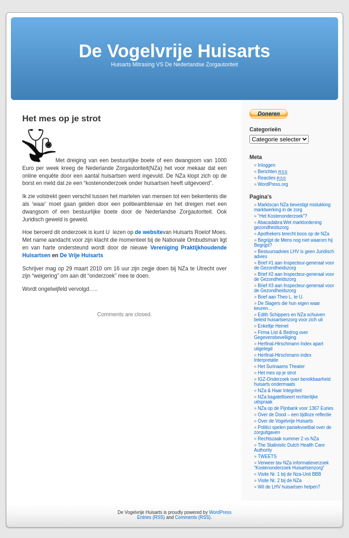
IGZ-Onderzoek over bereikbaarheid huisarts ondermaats (292, 382)
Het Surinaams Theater (281, 366)
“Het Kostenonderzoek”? (282, 216)
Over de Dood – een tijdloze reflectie (294, 414)
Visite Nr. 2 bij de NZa (280, 480)
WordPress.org (273, 184)
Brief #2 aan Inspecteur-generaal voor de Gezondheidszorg (294, 277)
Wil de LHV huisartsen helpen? (289, 486)
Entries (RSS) (151, 517)
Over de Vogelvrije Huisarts (285, 420)
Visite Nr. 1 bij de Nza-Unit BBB (289, 474)
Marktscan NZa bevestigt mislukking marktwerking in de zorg (292, 207)
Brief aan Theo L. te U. (280, 296)
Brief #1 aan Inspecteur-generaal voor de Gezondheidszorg (294, 265)
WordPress (220, 512)
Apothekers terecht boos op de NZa (293, 233)
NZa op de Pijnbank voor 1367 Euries (295, 408)
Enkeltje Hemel (273, 326)
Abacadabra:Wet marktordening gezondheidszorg (288, 225)
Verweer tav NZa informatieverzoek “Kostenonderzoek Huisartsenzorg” (291, 465)
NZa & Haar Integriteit (280, 390)
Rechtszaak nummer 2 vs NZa (288, 438)
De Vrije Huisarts (81, 255)
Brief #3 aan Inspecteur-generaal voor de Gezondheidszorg (294, 288)
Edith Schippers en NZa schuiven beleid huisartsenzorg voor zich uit (289, 317)
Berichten (272, 171)
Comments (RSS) (192, 517)
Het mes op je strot (277, 372)
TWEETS (267, 456)
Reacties (272, 177)
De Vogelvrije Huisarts (174, 51)
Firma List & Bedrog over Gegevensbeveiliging (281, 335)
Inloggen (266, 165)
